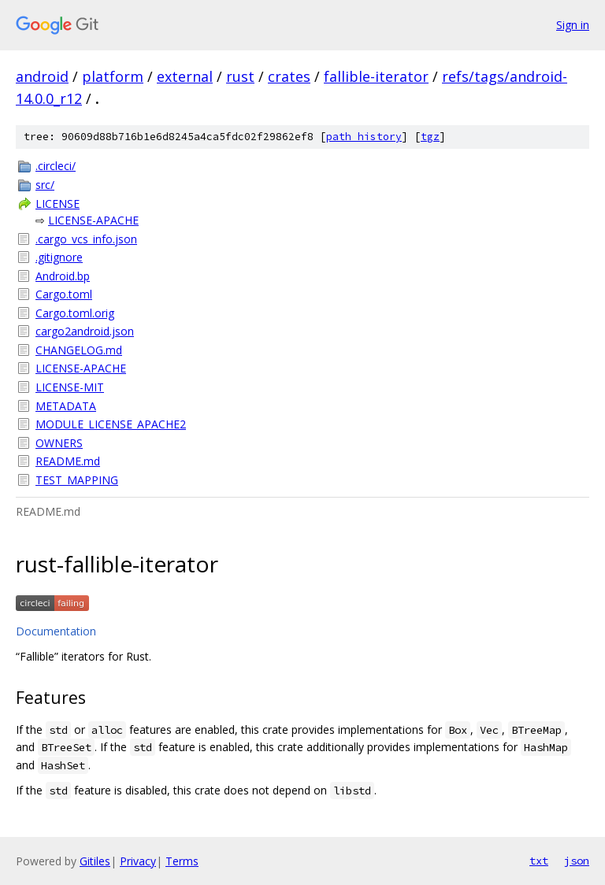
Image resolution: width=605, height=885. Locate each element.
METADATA (65, 405)
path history (364, 136)
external (185, 76)
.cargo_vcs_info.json (86, 238)
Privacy (138, 861)
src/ (44, 184)
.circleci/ (55, 165)
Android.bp (62, 275)
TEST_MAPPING (76, 479)
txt (538, 861)
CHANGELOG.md (78, 350)
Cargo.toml (63, 294)
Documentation (56, 631)
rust (240, 76)
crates (289, 76)
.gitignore (59, 257)
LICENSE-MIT (69, 387)
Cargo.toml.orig (74, 312)
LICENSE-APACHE (93, 220)
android (42, 76)
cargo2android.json (84, 331)
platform (112, 76)
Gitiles (95, 861)
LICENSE (57, 203)
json (576, 861)
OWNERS (59, 442)
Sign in (572, 24)
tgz (430, 136)
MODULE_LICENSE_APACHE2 (110, 424)
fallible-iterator (376, 76)
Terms (182, 861)
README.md (67, 461)
